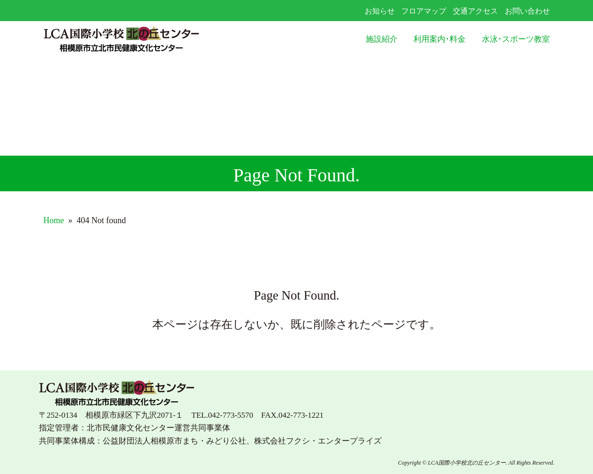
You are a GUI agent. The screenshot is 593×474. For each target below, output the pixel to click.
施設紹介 (382, 39)
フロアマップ (423, 11)
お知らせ (380, 11)
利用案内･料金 (439, 39)
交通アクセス (475, 11)
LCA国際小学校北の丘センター (145, 39)
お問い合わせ (527, 11)
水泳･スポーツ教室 (516, 39)
